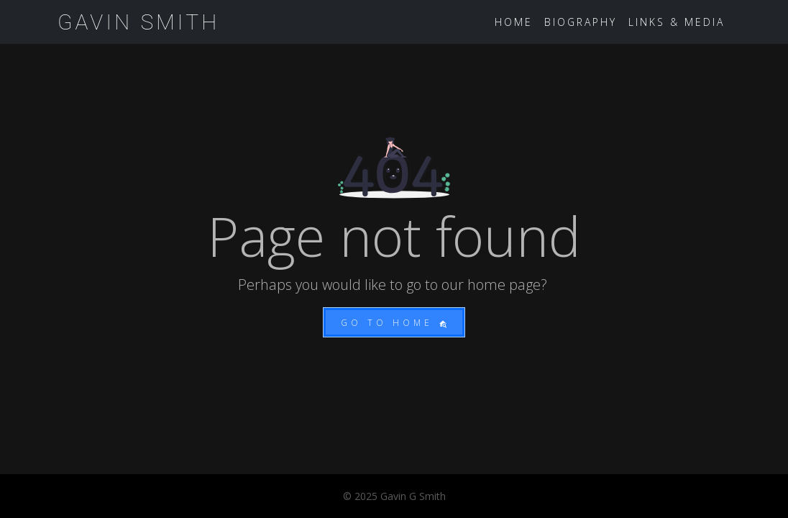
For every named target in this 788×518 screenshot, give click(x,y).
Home (514, 22)
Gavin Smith (138, 22)
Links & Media (676, 22)
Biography (580, 22)
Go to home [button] (394, 323)
